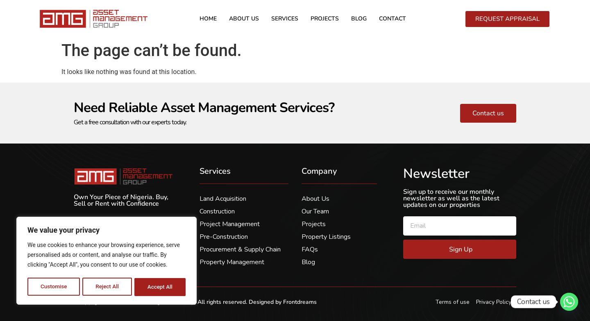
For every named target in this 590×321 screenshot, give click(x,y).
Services (284, 18)
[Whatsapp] (569, 302)
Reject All (107, 287)
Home (208, 18)
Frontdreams (300, 302)
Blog (359, 18)
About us (244, 18)
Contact (392, 18)
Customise (53, 287)
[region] (106, 262)
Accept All (160, 287)
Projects (325, 18)
